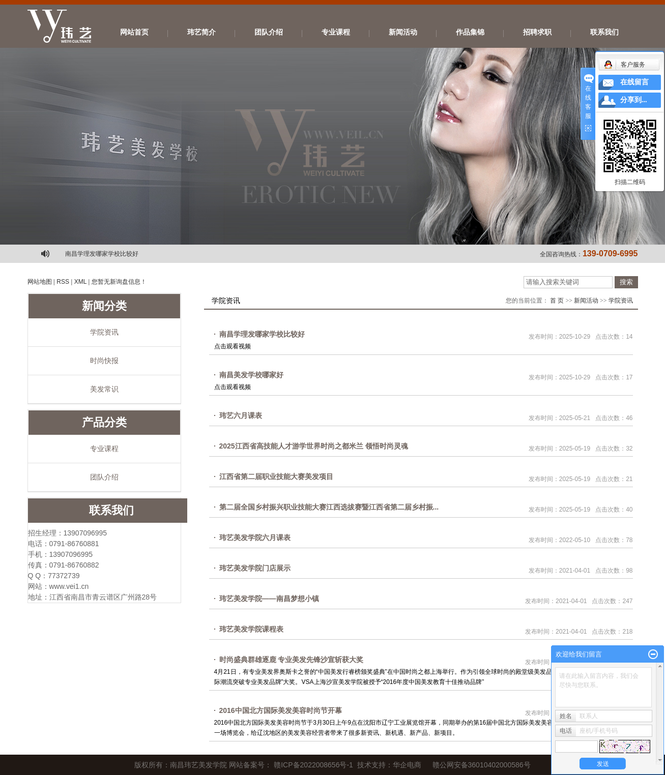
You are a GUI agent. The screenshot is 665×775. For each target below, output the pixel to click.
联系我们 (604, 32)
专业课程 (336, 32)
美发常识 (104, 389)
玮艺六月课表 (240, 415)
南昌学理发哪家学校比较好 (101, 253)
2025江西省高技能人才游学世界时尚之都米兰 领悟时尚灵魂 (313, 446)
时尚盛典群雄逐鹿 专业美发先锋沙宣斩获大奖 (291, 659)
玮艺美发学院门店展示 (255, 568)
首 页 (557, 300)
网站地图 (39, 281)
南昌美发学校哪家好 (251, 375)
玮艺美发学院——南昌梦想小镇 (269, 598)
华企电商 (407, 765)
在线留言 (634, 82)
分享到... (633, 100)
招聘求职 (537, 32)
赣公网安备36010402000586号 (481, 765)
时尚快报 (104, 360)
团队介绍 (268, 32)
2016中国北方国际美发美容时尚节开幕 (280, 710)
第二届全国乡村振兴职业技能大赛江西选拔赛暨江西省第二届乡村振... (329, 507)
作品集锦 (470, 32)
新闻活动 (403, 32)
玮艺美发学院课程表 (251, 629)
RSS (62, 281)
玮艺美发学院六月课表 (255, 537)
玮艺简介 (201, 32)
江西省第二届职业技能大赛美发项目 (276, 476)
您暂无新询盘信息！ (119, 281)
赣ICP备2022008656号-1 (313, 765)
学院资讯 (104, 332)
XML (80, 281)
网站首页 (134, 32)
